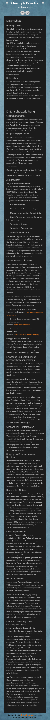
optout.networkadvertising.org (26, 335)
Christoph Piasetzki (25, 3)
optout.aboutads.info (23, 325)
